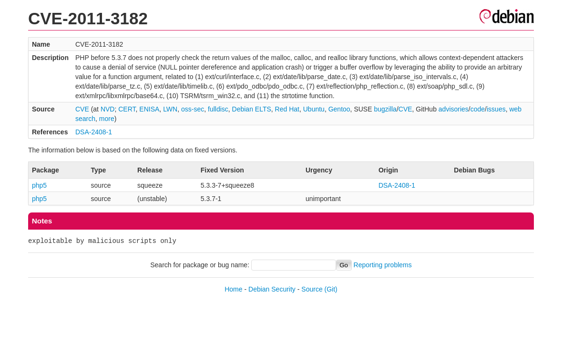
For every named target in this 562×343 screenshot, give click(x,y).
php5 (39, 185)
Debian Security (272, 289)
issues (496, 109)
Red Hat (287, 109)
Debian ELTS (251, 109)
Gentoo (339, 109)
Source (311, 289)
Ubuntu (314, 109)
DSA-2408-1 (93, 132)
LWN (170, 109)
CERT (126, 109)
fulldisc (218, 109)
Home (233, 289)
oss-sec (192, 109)
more (106, 118)
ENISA (149, 109)
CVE (82, 109)
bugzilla (385, 109)
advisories (454, 109)
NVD (108, 109)
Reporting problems (383, 265)
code (477, 109)
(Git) (331, 289)
